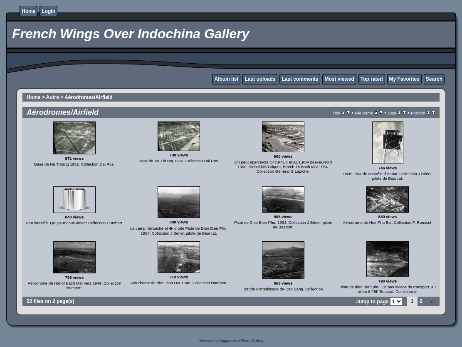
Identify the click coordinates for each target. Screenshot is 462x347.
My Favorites (404, 79)
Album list (226, 79)
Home (28, 11)
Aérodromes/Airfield (88, 97)
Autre (52, 97)
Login (48, 11)
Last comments (300, 79)
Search (434, 79)
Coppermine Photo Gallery (241, 341)
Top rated (372, 79)
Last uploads (260, 79)
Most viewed (339, 79)
